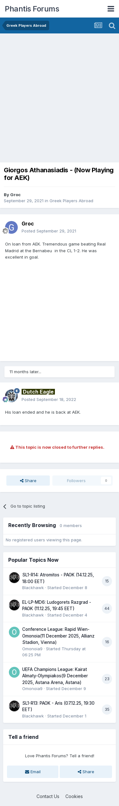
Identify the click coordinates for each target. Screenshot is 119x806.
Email (33, 771)
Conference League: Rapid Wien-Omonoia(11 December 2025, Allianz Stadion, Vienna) (58, 636)
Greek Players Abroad (71, 200)
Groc (15, 194)
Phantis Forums (32, 8)
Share (28, 480)
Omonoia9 (32, 648)
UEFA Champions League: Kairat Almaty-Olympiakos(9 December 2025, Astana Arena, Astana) (55, 676)
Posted (49, 230)
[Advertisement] (59, 96)
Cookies (74, 796)
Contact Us (47, 796)
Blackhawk (33, 587)
